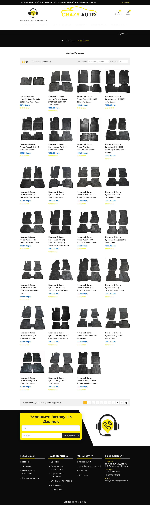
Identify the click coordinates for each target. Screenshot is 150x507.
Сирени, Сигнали (100, 27)
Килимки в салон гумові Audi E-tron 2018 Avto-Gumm (87, 337)
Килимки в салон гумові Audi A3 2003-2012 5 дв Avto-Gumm (86, 196)
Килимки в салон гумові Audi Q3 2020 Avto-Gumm (57, 382)
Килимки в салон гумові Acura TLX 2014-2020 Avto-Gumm (58, 149)
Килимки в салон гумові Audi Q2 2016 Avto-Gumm (113, 337)
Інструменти (29, 27)
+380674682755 (26, 21)
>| (126, 404)
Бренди (55, 463)
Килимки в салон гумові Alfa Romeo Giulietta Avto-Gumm (86, 149)
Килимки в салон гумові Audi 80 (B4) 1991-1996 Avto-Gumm (30, 196)
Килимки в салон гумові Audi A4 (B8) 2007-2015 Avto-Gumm (86, 241)
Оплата (53, 2)
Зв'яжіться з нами (30, 480)
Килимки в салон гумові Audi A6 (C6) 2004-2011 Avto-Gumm (86, 289)
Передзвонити (71, 437)
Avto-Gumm (83, 42)
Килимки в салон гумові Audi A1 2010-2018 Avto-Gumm (57, 196)
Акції (37, 2)
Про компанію (27, 2)
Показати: (114, 63)
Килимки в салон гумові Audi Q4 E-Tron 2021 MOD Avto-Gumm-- (87, 382)
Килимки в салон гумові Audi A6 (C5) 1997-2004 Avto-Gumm (58, 289)
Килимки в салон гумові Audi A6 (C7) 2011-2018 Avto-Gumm (115, 289)
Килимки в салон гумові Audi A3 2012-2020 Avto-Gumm (114, 196)
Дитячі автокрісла (63, 27)
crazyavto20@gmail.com (116, 482)
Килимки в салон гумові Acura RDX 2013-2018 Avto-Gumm (30, 149)
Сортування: (82, 63)
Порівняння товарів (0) (41, 63)
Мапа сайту (56, 491)
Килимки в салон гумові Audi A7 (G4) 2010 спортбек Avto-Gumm (58, 337)
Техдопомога (32, 33)
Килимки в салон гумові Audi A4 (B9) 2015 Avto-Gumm (115, 241)
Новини (92, 2)
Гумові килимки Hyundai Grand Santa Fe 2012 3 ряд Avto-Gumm (30, 101)
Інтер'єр (46, 27)
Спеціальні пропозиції (62, 482)
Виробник (70, 42)
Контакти (62, 2)
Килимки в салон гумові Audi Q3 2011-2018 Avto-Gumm (29, 382)
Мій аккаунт (56, 487)
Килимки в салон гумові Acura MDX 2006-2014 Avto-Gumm (87, 101)
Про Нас (26, 463)
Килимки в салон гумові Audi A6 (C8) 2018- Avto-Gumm (28, 337)
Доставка (44, 2)
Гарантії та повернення (77, 2)
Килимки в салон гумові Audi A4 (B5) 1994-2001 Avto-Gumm (29, 241)
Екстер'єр (82, 27)
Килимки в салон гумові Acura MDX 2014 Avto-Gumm (115, 101)
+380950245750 (40, 21)
